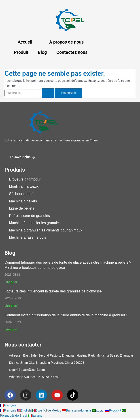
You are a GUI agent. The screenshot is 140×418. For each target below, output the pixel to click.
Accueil (25, 42)
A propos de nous (66, 42)
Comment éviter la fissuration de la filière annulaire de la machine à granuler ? (66, 315)
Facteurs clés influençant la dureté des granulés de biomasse (53, 291)
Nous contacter (23, 345)
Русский (113, 410)
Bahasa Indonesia (77, 410)
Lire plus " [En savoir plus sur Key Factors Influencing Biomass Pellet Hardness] (11, 305)
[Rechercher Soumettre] (48, 93)
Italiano (35, 415)
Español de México (47, 410)
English (24, 410)
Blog (42, 52)
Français (8, 405)
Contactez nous (71, 52)
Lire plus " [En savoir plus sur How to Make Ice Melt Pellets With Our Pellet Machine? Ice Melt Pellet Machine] (11, 282)
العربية (98, 410)
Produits (14, 170)
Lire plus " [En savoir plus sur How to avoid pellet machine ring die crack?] (11, 329)
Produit (21, 52)
